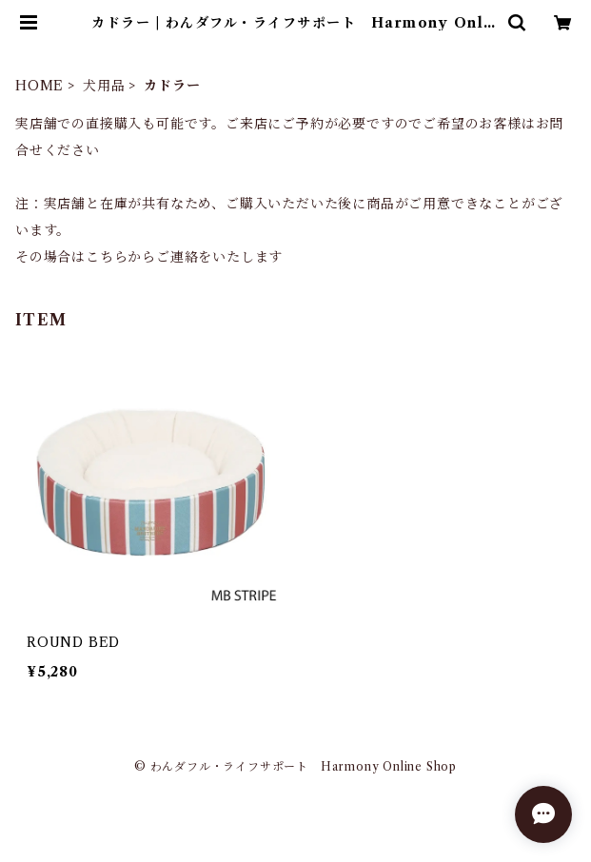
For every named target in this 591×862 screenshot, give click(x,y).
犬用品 (104, 85)
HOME (39, 85)
